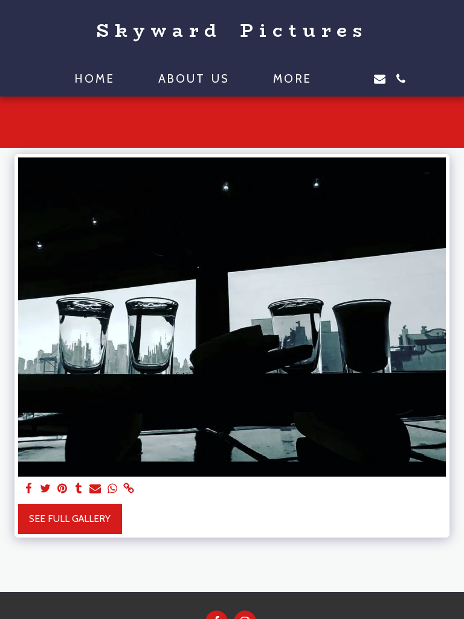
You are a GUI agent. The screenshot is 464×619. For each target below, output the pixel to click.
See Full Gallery (70, 518)
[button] (359, 78)
